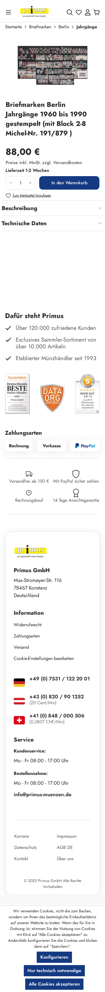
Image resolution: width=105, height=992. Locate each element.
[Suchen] (69, 12)
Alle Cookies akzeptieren (54, 984)
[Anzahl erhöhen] (30, 183)
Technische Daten (24, 223)
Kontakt (21, 858)
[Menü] (9, 12)
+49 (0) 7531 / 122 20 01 (59, 679)
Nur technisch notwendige (54, 970)
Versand (21, 647)
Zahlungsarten (27, 636)
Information (29, 613)
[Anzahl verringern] (10, 183)
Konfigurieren (54, 957)
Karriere (21, 836)
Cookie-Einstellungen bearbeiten (44, 658)
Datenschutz (25, 847)
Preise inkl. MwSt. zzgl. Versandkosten (44, 162)
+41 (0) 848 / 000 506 (57, 716)
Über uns (65, 858)
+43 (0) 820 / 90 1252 (56, 696)
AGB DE (65, 847)
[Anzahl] (20, 183)
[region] (52, 67)
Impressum (66, 836)
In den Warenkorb (69, 182)
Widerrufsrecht (27, 625)
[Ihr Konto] (87, 12)
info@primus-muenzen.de (42, 794)
